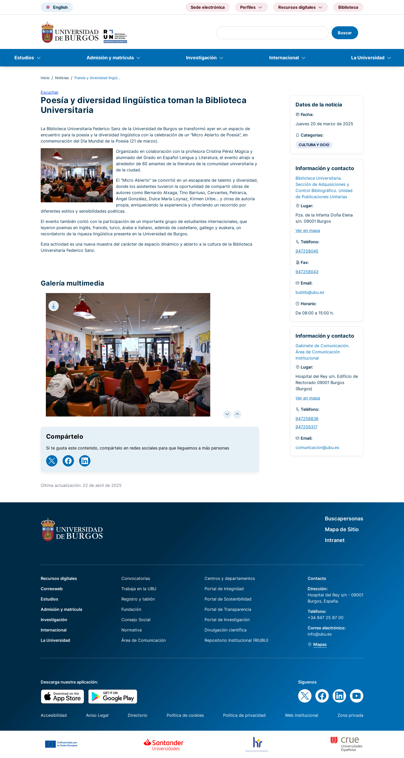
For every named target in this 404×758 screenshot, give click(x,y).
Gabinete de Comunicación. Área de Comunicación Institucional (322, 352)
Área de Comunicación (143, 640)
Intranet (335, 540)
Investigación (201, 57)
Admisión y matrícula (110, 57)
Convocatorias (135, 578)
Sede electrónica (208, 7)
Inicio (45, 78)
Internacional (284, 57)
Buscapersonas (344, 518)
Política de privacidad (244, 715)
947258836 (307, 418)
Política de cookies (185, 715)
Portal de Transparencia (228, 609)
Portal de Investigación (227, 619)
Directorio (137, 715)
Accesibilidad (54, 715)
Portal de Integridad (224, 588)
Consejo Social (135, 619)
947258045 (307, 251)
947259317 (306, 426)
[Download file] (53, 306)
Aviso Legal (97, 715)
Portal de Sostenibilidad (228, 599)
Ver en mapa (308, 230)
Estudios (24, 57)
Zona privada (350, 715)
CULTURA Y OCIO (314, 145)
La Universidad (367, 57)
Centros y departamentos (230, 578)
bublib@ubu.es (310, 292)
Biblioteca (348, 7)
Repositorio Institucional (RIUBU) (236, 640)
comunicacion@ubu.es (317, 447)
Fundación (131, 609)
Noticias (62, 78)
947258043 (307, 271)
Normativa (131, 629)
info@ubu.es (320, 634)
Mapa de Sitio (342, 529)
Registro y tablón (138, 599)
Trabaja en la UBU (138, 588)
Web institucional (301, 715)
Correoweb (52, 588)
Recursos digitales (59, 578)
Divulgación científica (226, 629)
